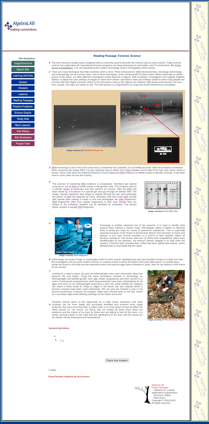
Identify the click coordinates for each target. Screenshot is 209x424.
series (66, 189)
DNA (138, 72)
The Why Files (171, 211)
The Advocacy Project (175, 320)
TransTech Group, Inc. (93, 150)
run (104, 191)
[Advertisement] (142, 26)
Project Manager (160, 387)
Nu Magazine (82, 255)
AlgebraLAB (158, 385)
